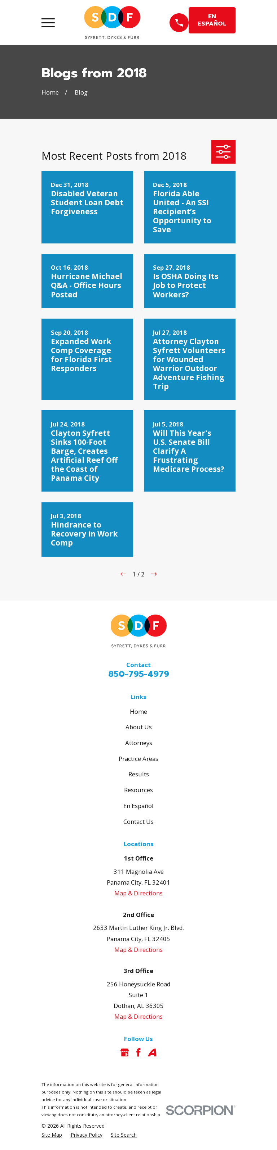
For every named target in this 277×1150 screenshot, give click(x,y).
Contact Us (138, 821)
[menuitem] (51, 1134)
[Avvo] (152, 1052)
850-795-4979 (138, 674)
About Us (139, 727)
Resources (138, 790)
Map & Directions (138, 893)
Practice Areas (138, 758)
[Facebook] (138, 1052)
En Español (138, 806)
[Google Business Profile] (124, 1052)
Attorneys (138, 743)
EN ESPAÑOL (212, 20)
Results (138, 774)
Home (138, 711)
